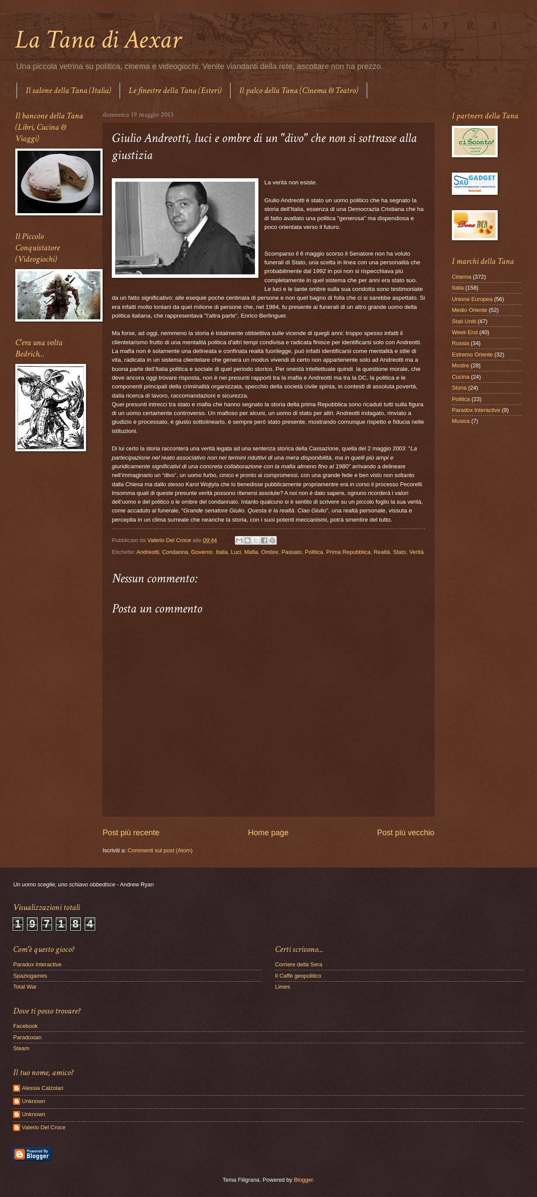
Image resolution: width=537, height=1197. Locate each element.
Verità (416, 552)
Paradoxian (27, 1037)
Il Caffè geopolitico (298, 975)
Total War (25, 986)
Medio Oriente (469, 310)
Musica (461, 421)
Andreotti (148, 552)
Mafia (251, 552)
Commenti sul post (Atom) (160, 850)
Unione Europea (472, 299)
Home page (268, 832)
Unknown (33, 1101)
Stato (399, 552)
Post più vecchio (405, 832)
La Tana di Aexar (98, 40)
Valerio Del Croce (43, 1127)
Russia (460, 343)
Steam (21, 1048)
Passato (292, 552)
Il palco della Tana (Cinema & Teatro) (298, 90)
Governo (202, 552)
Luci (236, 552)
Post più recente (131, 832)
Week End (465, 332)
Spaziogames (30, 975)
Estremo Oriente (472, 354)
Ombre (269, 552)
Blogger (303, 1179)
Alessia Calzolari (42, 1088)
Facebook (25, 1026)
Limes (282, 986)
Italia (221, 552)
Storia (459, 387)
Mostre (460, 365)
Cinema (461, 276)
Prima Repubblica (348, 552)
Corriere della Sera (298, 964)
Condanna (175, 552)
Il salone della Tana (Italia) (68, 90)
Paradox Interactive (476, 410)
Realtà (382, 552)
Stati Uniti (464, 321)
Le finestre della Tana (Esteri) (175, 90)
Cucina (460, 377)
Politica (314, 552)
